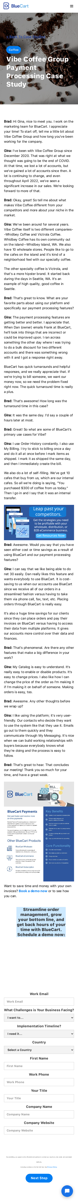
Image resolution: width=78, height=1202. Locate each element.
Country (39, 1042)
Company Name (39, 1107)
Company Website (39, 1123)
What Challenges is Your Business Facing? (39, 1010)
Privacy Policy (52, 1167)
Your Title (39, 1091)
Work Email (39, 994)
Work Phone (39, 1074)
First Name (39, 1058)
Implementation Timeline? (39, 1026)
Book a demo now (33, 891)
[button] (72, 6)
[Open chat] (67, 1191)
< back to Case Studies (25, 37)
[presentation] (39, 1145)
